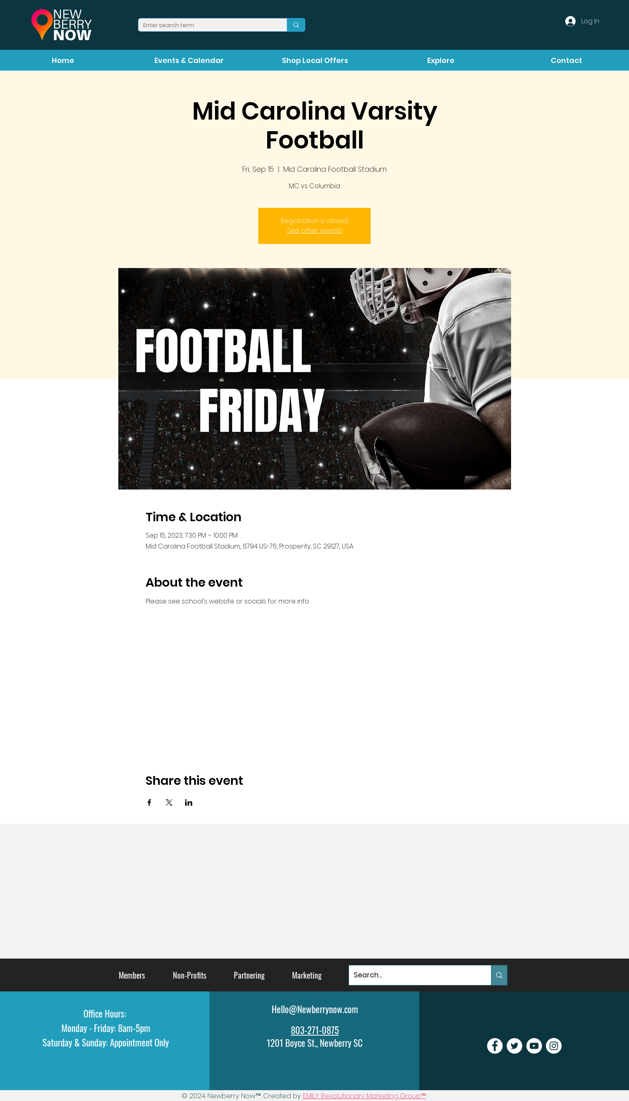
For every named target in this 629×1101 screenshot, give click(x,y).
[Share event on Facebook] (149, 802)
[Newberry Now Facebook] (495, 1046)
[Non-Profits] (189, 975)
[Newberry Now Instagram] (554, 1046)
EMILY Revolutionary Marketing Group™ (364, 1096)
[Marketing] (307, 975)
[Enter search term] (206, 25)
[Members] (132, 975)
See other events (314, 230)
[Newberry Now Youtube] (534, 1046)
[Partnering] (249, 975)
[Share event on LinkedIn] (189, 802)
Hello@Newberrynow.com (315, 1009)
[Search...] (414, 975)
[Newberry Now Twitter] (514, 1046)
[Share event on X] (169, 802)
